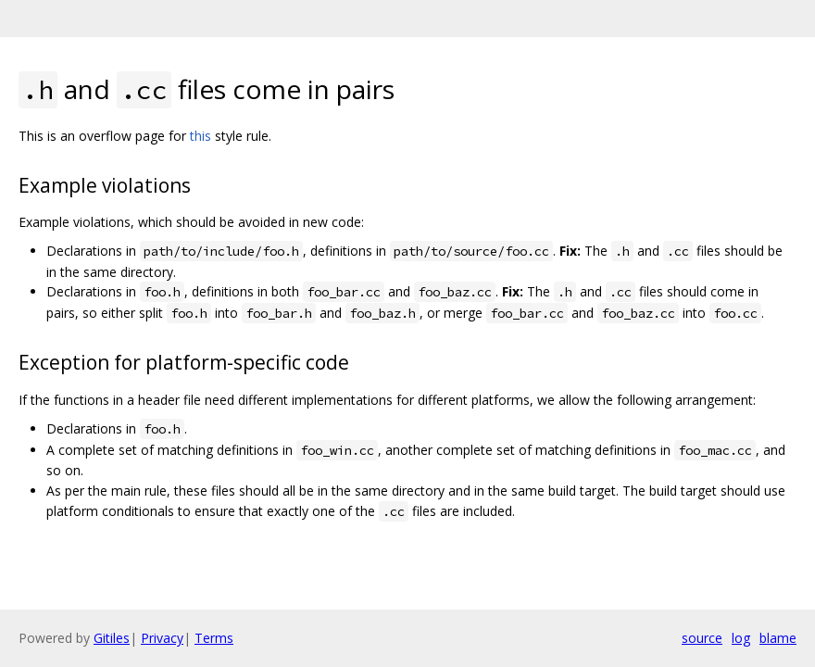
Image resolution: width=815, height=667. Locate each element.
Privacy (162, 638)
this (200, 136)
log (741, 638)
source (702, 638)
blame (777, 638)
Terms (213, 638)
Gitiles (112, 638)
